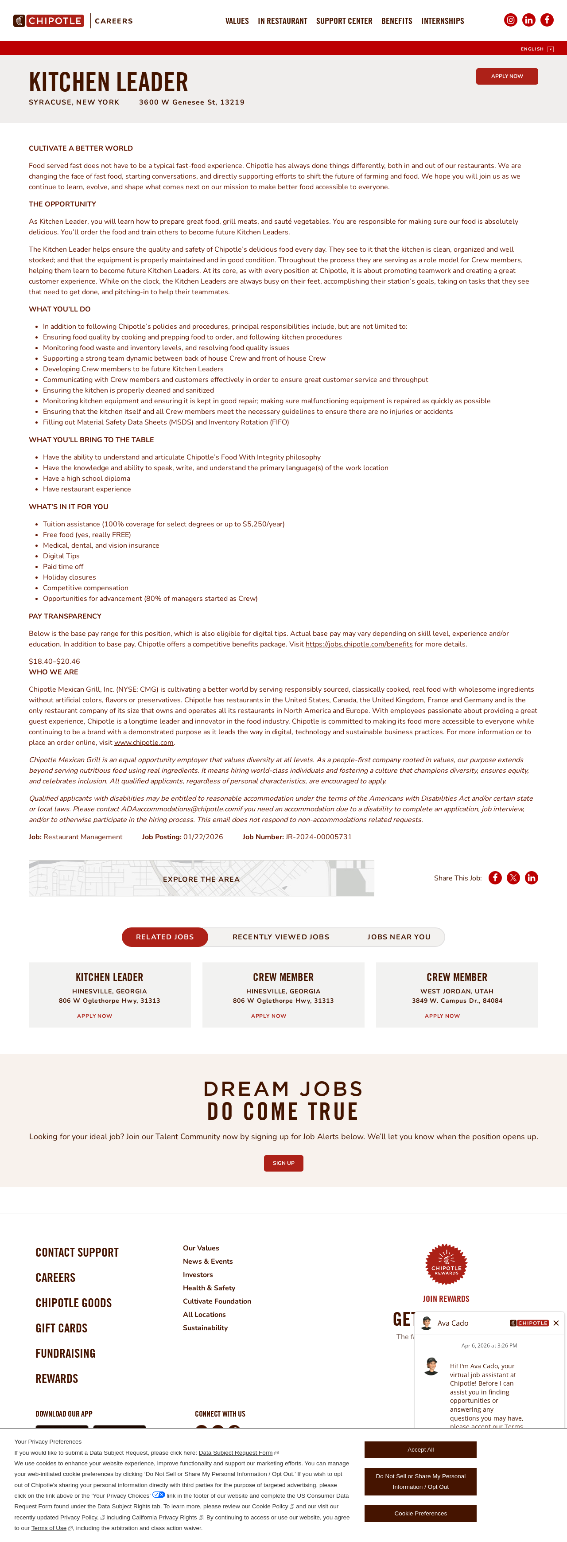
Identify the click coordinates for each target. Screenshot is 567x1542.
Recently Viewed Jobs (281, 937)
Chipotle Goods (73, 1302)
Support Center (344, 20)
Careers (114, 21)
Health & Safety (209, 1288)
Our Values (201, 1248)
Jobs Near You (399, 937)
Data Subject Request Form (236, 1452)
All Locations (204, 1315)
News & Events (208, 1261)
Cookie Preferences (421, 1513)
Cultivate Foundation (217, 1301)
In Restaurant (282, 20)
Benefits (396, 20)
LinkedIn (529, 26)
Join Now (446, 1360)
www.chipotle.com (144, 743)
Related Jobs (165, 937)
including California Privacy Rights (152, 1517)
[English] (537, 49)
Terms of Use (49, 1528)
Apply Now (507, 76)
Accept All (421, 1449)
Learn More (440, 1376)
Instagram (510, 26)
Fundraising (65, 1353)
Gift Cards (61, 1328)
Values (237, 20)
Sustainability (205, 1328)
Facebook (547, 26)
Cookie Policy (270, 1506)
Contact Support (77, 1252)
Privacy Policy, (79, 1517)
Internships (442, 20)
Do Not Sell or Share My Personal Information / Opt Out (421, 1481)
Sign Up (288, 1161)
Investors (198, 1275)
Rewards (56, 1378)
